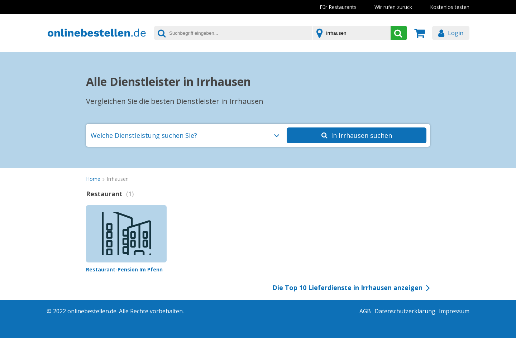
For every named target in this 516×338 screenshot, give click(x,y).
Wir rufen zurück (393, 7)
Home (93, 178)
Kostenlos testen (449, 7)
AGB (365, 311)
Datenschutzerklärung (404, 311)
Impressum (454, 311)
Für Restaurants (338, 7)
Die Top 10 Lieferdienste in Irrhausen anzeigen (347, 287)
